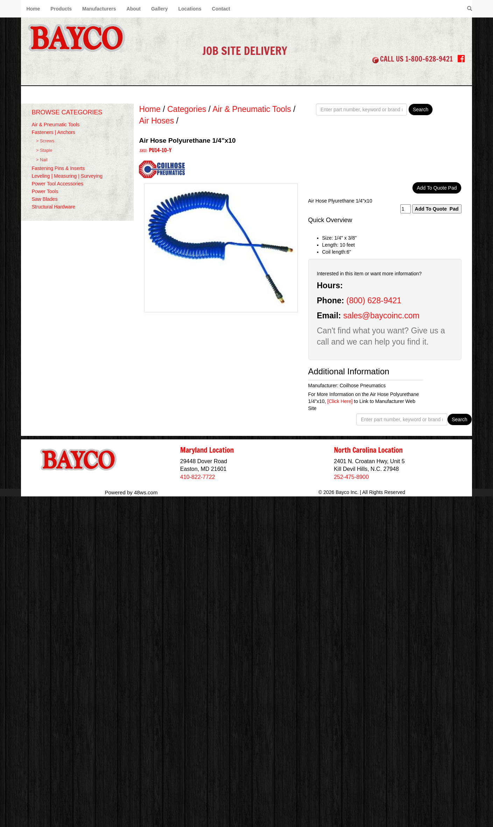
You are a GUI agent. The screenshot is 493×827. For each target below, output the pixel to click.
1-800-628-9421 (429, 59)
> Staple (44, 150)
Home (33, 9)
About (134, 9)
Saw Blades (44, 199)
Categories (186, 109)
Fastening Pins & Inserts (58, 168)
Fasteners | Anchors (53, 132)
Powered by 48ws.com (131, 492)
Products (61, 9)
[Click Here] (339, 401)
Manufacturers (99, 9)
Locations (189, 9)
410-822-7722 (197, 477)
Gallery (159, 9)
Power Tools (44, 191)
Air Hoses (156, 120)
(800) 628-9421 (373, 300)
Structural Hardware (53, 207)
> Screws (45, 141)
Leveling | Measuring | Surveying (67, 176)
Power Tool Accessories (57, 183)
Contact (221, 9)
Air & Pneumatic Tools (55, 124)
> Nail (42, 159)
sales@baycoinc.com (381, 315)
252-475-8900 (351, 477)
